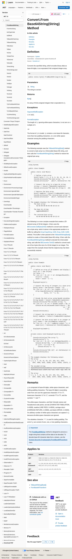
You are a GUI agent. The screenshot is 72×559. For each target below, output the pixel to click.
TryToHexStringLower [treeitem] (13, 118)
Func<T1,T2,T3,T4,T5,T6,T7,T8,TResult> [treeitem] (13, 278)
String (32, 87)
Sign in (68, 2)
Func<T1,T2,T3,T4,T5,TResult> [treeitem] (13, 262)
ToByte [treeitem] (9, 49)
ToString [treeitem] (9, 90)
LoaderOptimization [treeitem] (9, 503)
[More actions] (68, 14)
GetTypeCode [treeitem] (11, 32)
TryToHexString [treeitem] (11, 114)
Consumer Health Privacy (54, 555)
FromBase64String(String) (45, 153)
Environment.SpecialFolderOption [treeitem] (13, 194)
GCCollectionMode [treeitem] (9, 336)
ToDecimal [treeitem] (10, 59)
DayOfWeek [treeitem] (7, 142)
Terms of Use (5, 558)
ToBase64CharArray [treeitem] (13, 39)
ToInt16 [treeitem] (9, 73)
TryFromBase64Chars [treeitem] (13, 104)
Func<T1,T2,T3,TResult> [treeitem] (11, 255)
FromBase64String (38, 432)
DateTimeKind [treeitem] (8, 135)
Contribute (33, 555)
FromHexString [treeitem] (11, 28)
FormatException (33, 119)
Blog (25, 555)
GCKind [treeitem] (6, 343)
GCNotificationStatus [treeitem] (10, 350)
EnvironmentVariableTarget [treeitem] (12, 198)
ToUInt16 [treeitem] (9, 94)
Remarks (31, 42)
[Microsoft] (3, 2)
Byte (28, 99)
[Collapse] (23, 12)
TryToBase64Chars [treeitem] (12, 111)
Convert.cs (36, 61)
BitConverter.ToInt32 (47, 242)
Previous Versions (16, 555)
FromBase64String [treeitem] (12, 25)
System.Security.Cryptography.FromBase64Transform (48, 440)
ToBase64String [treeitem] (11, 42)
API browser (35, 14)
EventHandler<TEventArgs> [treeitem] (12, 208)
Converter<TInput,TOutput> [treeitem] (12, 121)
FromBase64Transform (38, 487)
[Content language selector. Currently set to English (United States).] (11, 550)
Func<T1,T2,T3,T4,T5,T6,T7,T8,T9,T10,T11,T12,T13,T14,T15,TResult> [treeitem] (13, 319)
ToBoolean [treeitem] (10, 46)
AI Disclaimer (5, 555)
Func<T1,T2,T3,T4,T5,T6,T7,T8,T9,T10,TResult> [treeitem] (13, 290)
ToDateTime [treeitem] (10, 56)
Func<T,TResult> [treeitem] (9, 248)
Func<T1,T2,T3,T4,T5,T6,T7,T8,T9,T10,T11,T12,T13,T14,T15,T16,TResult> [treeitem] (13, 327)
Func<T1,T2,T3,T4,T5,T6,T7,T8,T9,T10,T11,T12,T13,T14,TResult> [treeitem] (13, 313)
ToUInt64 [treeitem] (9, 101)
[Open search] (63, 2)
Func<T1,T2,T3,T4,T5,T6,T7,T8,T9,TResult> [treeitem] (13, 284)
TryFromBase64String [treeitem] (13, 107)
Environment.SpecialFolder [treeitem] (12, 191)
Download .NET (64, 7)
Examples (31, 39)
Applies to (31, 44)
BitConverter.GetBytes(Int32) (36, 227)
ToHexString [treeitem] (10, 66)
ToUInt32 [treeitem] (9, 97)
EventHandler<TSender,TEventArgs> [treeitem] (13, 213)
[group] (48, 191)
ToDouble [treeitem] (9, 63)
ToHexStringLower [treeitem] (12, 70)
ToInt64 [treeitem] (9, 80)
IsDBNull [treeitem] (9, 35)
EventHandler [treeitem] (8, 205)
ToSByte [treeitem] (9, 83)
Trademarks (14, 558)
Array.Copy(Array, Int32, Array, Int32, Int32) (55, 232)
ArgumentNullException (35, 112)
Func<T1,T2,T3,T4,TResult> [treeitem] (12, 258)
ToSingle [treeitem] (9, 87)
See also (31, 47)
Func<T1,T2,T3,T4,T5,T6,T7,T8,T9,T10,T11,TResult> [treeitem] (13, 295)
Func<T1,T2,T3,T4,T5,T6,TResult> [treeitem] (13, 267)
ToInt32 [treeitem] (9, 76)
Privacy (41, 555)
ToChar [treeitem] (9, 53)
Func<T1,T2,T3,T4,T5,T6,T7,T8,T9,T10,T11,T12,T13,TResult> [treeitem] (13, 307)
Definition (31, 37)
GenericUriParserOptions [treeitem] (11, 357)
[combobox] (12, 16)
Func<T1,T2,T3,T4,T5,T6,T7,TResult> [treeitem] (13, 272)
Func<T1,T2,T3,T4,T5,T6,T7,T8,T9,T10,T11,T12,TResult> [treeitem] (13, 301)
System (37, 56)
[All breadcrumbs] (29, 14)
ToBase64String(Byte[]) (56, 148)
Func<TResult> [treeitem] (8, 245)
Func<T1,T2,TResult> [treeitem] (10, 252)
